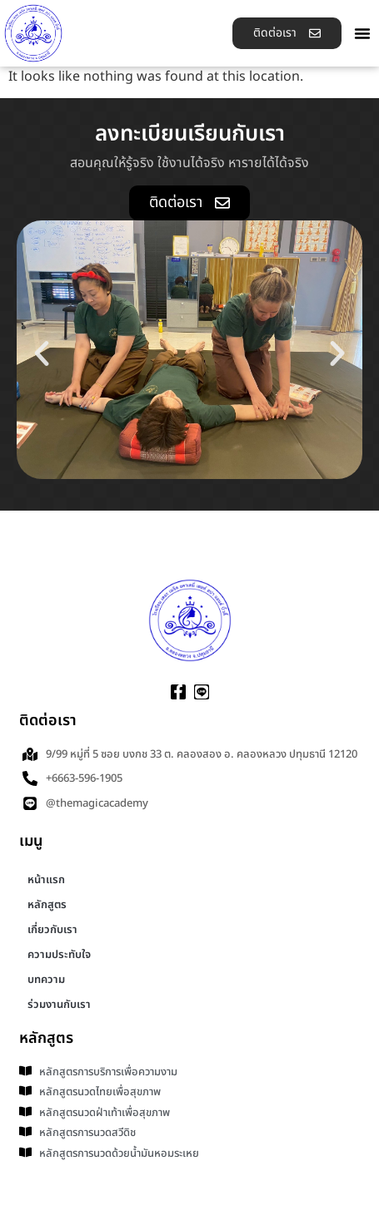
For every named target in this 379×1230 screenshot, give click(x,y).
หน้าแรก (46, 880)
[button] (362, 33)
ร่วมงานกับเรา (59, 1004)
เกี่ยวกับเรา (52, 929)
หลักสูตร (47, 905)
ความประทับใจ (59, 954)
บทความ (46, 979)
